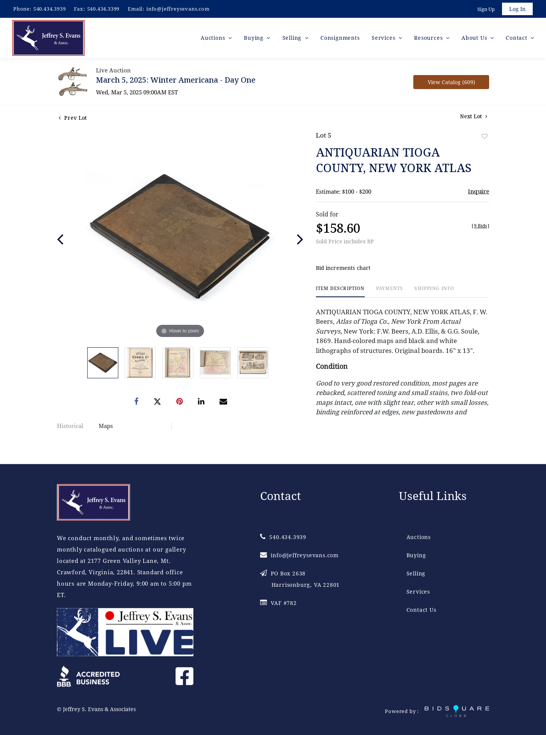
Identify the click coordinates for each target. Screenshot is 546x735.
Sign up (486, 9)
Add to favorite (484, 136)
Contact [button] (517, 37)
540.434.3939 (49, 8)
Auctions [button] (214, 37)
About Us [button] (475, 37)
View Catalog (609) (451, 82)
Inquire (478, 191)
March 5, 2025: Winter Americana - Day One (176, 80)
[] (480, 226)
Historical (70, 425)
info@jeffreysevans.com (178, 8)
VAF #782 (278, 603)
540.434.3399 (103, 8)
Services (418, 592)
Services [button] (384, 37)
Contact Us (421, 610)
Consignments (340, 37)
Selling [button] (292, 37)
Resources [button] (429, 37)
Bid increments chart (343, 268)
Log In (517, 9)
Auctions (418, 537)
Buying (416, 555)
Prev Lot (73, 117)
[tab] (340, 291)
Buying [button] (254, 37)
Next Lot (473, 116)
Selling (416, 573)
